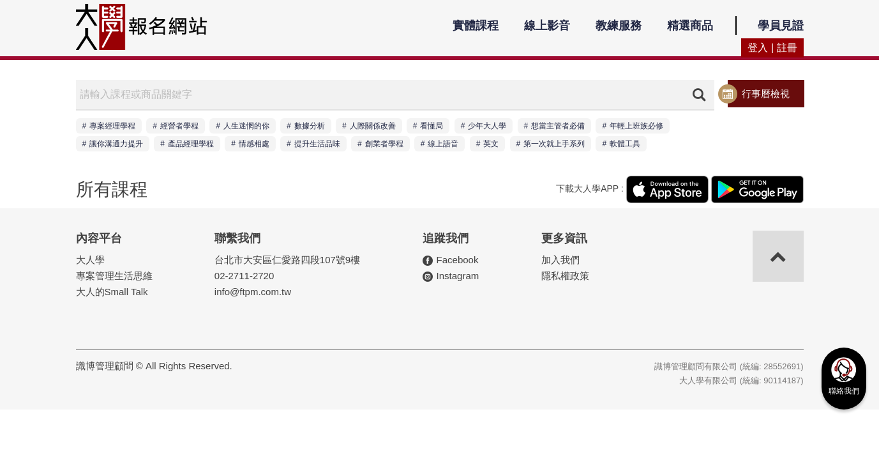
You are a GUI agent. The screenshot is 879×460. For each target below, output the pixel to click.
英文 (491, 143)
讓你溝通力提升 (116, 143)
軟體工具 (625, 143)
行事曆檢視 (766, 93)
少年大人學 (487, 125)
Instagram (458, 275)
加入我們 (560, 259)
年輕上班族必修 (636, 125)
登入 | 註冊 (772, 47)
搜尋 (699, 94)
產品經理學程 (191, 143)
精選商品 (690, 25)
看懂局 (431, 125)
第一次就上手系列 (554, 143)
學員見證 (781, 25)
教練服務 (619, 25)
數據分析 (309, 125)
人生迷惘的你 (246, 125)
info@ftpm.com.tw (252, 291)
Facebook (458, 259)
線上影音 (547, 25)
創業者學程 (384, 143)
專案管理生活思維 (114, 275)
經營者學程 (179, 125)
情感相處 (254, 143)
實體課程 (476, 25)
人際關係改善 (373, 125)
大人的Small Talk (112, 291)
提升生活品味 (317, 143)
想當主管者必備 (558, 125)
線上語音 (443, 143)
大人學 (90, 259)
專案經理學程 (112, 125)
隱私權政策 (565, 275)
